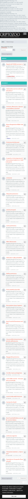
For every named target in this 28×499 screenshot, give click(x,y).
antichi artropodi (11, 210)
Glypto (9, 335)
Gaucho (9, 398)
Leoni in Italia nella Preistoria (14, 396)
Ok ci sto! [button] (14, 496)
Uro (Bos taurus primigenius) (14, 373)
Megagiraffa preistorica (12, 357)
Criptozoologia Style (11, 77)
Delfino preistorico (11, 273)
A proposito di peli (11, 402)
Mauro (9, 138)
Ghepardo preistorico (12, 194)
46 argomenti (23, 49)
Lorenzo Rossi (11, 76)
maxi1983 (9, 154)
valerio (9, 206)
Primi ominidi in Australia (13, 289)
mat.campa (10, 392)
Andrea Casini (10, 103)
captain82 (9, 455)
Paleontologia (7, 47)
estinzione (9, 178)
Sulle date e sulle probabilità (14, 257)
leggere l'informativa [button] (7, 492)
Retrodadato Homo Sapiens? (14, 305)
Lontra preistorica (11, 226)
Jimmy (9, 375)
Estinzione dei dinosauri (12, 142)
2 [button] (23, 482)
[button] (25, 482)
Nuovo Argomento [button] (6, 54)
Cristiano (9, 432)
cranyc (8, 120)
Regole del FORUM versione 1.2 (14, 64)
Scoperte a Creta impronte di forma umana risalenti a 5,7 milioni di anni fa (14, 160)
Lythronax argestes (11, 436)
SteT (8, 222)
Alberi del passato (11, 241)
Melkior (9, 174)
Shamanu (9, 473)
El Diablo (9, 317)
